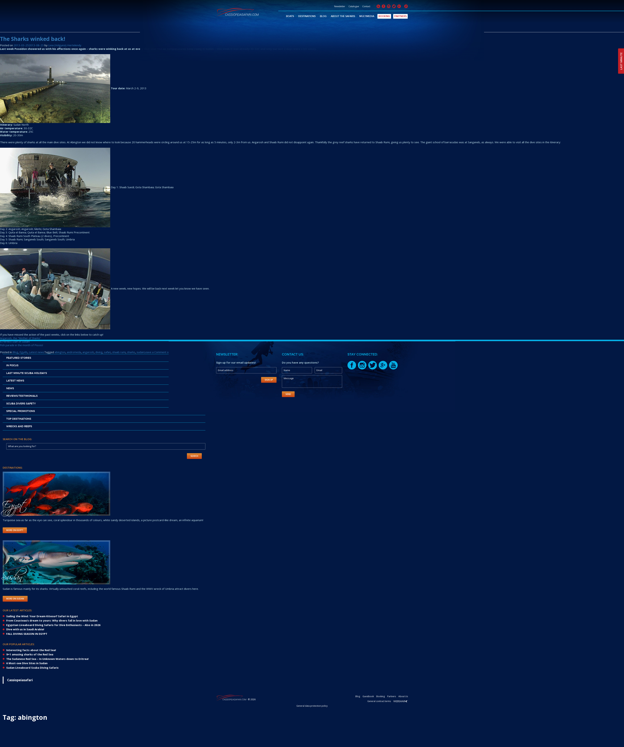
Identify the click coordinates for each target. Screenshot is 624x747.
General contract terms (379, 701)
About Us (403, 696)
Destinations (307, 16)
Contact (366, 6)
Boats (290, 16)
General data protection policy (312, 705)
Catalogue (354, 6)
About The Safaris (343, 16)
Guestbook (368, 696)
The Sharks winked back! (32, 38)
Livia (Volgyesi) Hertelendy (64, 45)
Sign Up (269, 379)
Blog (323, 16)
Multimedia (366, 16)
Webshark (400, 701)
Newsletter (339, 6)
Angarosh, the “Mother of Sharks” (20, 338)
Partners (400, 16)
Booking (384, 16)
